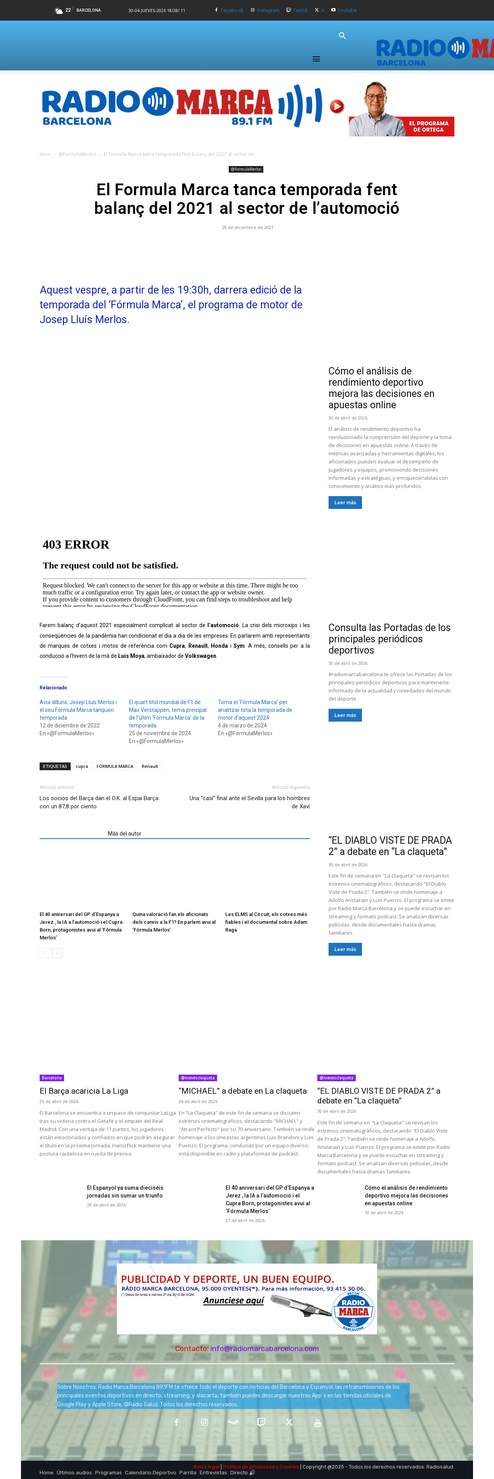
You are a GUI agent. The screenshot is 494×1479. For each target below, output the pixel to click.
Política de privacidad (249, 1467)
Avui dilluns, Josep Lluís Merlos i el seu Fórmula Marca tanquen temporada (78, 710)
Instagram (268, 10)
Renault (150, 766)
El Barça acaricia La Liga (84, 1091)
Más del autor (124, 833)
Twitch (300, 10)
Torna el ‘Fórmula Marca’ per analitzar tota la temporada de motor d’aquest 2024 (255, 710)
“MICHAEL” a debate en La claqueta (243, 1091)
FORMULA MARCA (115, 766)
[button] (342, 36)
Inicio (45, 154)
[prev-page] (44, 953)
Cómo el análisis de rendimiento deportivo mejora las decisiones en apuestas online (382, 388)
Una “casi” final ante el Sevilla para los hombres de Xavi (250, 802)
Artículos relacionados (71, 833)
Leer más (345, 502)
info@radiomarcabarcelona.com (264, 1348)
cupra (82, 766)
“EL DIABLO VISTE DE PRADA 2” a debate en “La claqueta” (390, 846)
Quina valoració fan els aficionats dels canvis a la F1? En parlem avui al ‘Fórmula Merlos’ (174, 922)
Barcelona (52, 1077)
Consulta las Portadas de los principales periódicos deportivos (390, 639)
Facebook (232, 10)
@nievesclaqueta (198, 1077)
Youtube (347, 10)
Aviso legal (206, 1467)
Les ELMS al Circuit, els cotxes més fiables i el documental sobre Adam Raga (266, 922)
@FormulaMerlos (77, 154)
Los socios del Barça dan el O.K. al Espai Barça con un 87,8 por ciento (99, 802)
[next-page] (57, 953)
